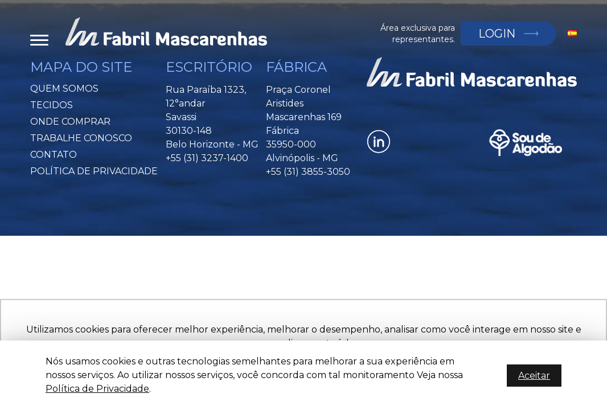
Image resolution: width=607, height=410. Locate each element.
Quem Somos (64, 88)
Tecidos (51, 105)
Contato (53, 154)
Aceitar (534, 375)
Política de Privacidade (97, 388)
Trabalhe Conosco (81, 138)
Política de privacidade (94, 171)
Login (496, 33)
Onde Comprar (70, 121)
